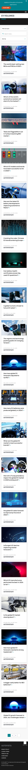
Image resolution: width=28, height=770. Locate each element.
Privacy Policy (5, 749)
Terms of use (4, 753)
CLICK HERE (6, 7)
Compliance (4, 755)
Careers (3, 758)
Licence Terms (5, 751)
